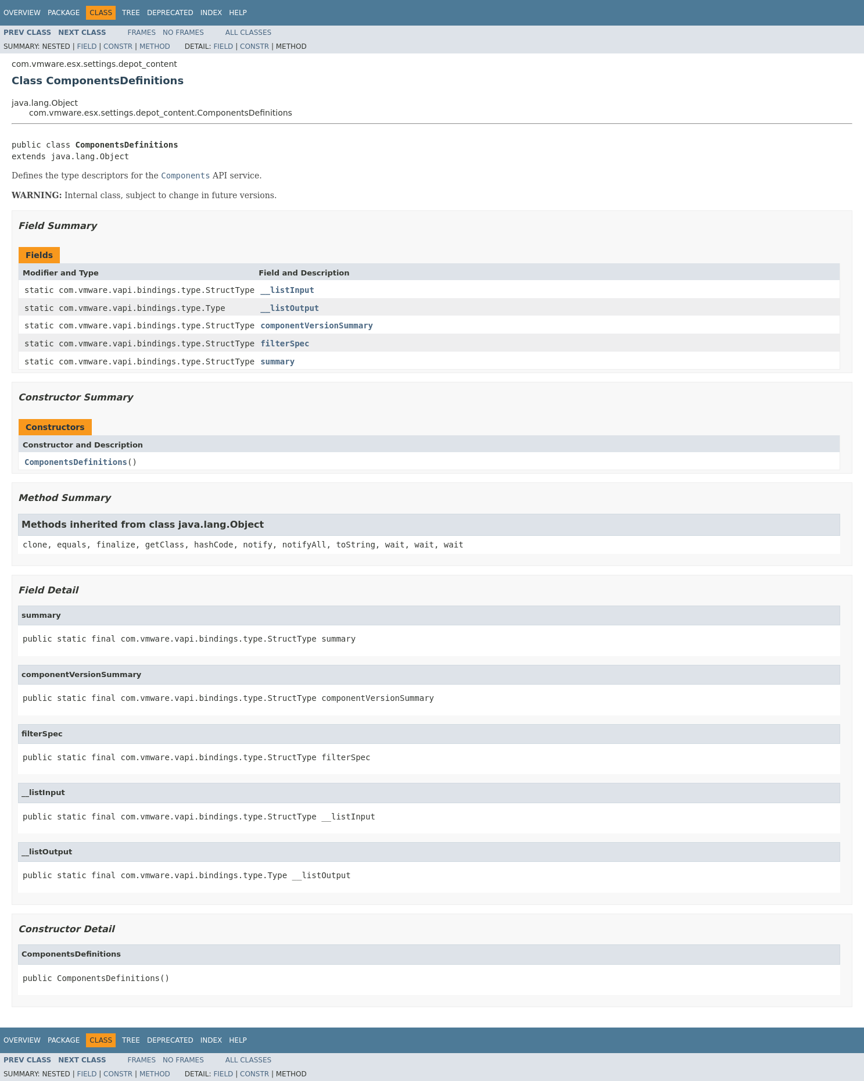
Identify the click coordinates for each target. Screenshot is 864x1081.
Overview (22, 13)
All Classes (248, 32)
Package (64, 13)
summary (277, 361)
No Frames (183, 32)
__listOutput (289, 308)
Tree (131, 13)
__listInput (287, 290)
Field (86, 46)
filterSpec (284, 343)
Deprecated (170, 13)
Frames (142, 32)
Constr (117, 46)
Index (211, 13)
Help (238, 13)
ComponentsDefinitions (75, 462)
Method (154, 46)
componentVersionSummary (316, 325)
